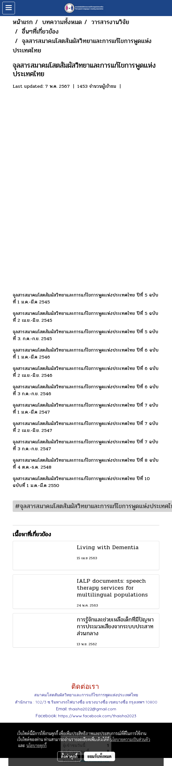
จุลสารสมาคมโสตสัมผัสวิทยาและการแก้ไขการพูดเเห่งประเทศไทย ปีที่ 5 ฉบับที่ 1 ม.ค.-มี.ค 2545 (85, 298)
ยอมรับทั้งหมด (99, 756)
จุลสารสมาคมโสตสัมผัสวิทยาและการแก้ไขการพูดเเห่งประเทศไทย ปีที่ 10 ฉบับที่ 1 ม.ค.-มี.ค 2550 (81, 482)
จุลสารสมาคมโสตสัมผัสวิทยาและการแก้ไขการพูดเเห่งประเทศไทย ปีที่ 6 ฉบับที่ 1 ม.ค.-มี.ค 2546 (85, 353)
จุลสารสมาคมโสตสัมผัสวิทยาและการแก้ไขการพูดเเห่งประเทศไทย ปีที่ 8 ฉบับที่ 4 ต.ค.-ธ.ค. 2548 (85, 464)
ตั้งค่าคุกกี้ (69, 756)
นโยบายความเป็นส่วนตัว (130, 739)
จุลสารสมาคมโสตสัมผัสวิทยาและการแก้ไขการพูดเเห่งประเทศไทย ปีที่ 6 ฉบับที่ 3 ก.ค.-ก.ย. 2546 (85, 390)
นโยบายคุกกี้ (36, 745)
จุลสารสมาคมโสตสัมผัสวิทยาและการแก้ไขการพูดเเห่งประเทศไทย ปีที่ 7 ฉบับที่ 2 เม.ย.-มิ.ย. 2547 (85, 427)
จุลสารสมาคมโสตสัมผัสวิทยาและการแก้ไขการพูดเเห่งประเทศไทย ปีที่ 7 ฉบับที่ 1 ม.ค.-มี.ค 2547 (85, 408)
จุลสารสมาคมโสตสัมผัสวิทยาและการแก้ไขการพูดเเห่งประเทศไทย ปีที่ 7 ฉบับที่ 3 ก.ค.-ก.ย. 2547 (85, 445)
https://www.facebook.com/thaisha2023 (97, 715)
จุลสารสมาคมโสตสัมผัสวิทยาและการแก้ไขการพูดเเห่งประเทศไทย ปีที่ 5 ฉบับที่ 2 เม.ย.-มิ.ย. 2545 (85, 317)
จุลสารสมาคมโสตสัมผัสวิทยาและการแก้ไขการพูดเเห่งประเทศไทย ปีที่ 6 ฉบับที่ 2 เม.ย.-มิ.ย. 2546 (85, 372)
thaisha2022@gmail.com (92, 709)
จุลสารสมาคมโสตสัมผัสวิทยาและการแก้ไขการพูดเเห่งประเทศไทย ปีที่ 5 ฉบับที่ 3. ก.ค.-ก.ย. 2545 (85, 335)
